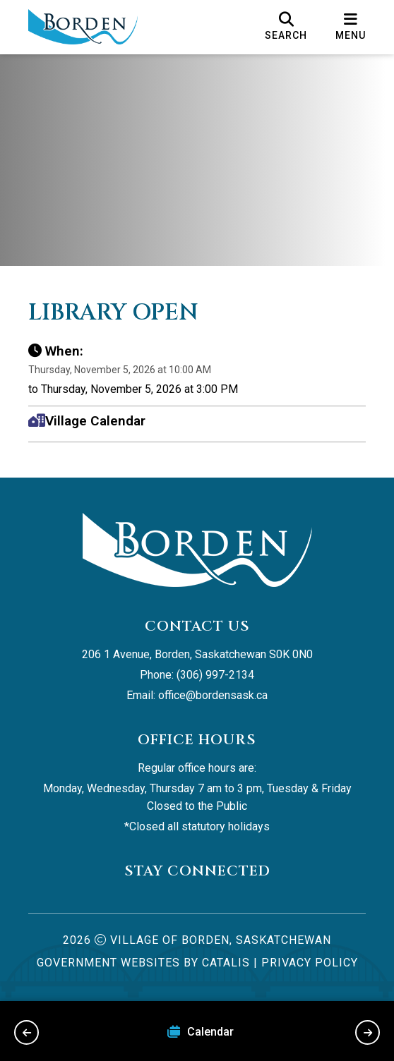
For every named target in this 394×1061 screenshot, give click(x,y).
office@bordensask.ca (213, 695)
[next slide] (367, 1032)
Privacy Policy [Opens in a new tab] (309, 962)
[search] (286, 27)
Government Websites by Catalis (143, 962)
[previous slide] (26, 1032)
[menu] (350, 27)
